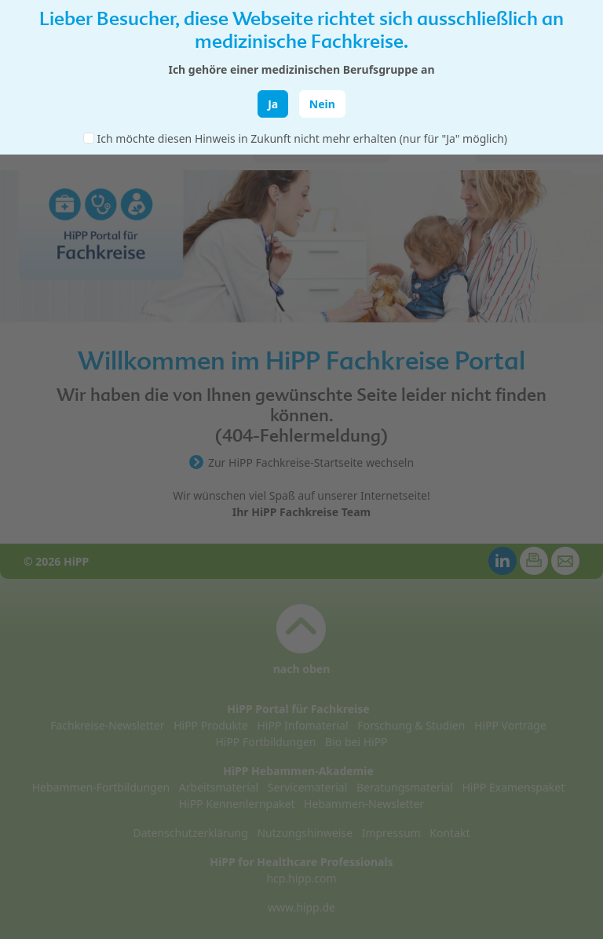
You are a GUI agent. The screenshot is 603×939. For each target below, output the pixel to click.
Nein (322, 103)
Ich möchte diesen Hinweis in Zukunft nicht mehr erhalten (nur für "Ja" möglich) (302, 138)
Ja (273, 103)
